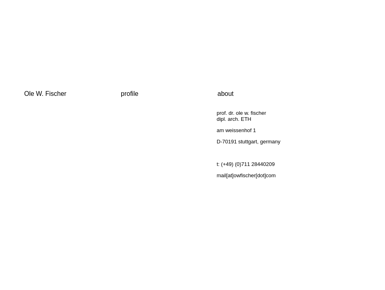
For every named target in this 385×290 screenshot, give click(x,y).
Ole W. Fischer (45, 93)
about (225, 93)
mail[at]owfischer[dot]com (246, 175)
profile (130, 93)
